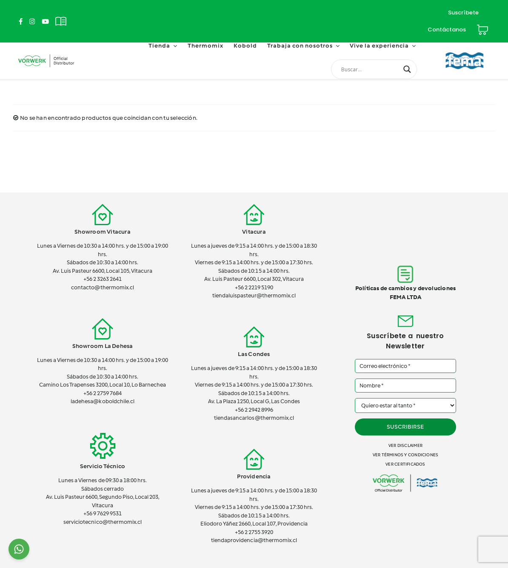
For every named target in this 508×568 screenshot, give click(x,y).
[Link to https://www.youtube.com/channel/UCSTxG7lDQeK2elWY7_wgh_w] (45, 21)
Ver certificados (405, 464)
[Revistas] (60, 16)
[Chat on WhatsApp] (19, 549)
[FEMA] (464, 49)
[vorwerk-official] (46, 54)
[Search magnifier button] (407, 69)
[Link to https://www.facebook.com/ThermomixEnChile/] (21, 21)
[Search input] (370, 69)
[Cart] (482, 26)
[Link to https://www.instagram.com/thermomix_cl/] (32, 21)
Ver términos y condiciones (405, 455)
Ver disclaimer (405, 445)
